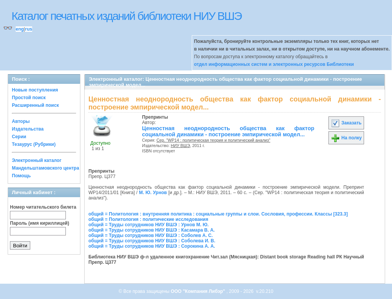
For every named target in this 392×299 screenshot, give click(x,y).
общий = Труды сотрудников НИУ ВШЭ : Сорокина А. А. (151, 246)
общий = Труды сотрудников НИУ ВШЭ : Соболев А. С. (150, 235)
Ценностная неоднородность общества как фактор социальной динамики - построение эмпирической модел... (228, 131)
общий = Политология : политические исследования (148, 219)
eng (20, 29)
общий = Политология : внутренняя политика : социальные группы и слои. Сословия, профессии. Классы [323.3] (218, 214)
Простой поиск (29, 97)
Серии (19, 136)
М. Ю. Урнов (153, 192)
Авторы (21, 121)
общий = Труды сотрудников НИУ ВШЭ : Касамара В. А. (151, 230)
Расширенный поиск (35, 105)
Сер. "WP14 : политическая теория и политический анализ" (213, 140)
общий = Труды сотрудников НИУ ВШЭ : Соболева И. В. (151, 240)
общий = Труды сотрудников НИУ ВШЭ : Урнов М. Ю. (148, 224)
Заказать (346, 123)
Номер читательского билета (43, 207)
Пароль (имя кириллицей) (39, 223)
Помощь (21, 175)
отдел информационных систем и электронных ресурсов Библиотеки (274, 64)
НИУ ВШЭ (180, 145)
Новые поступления (35, 90)
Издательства (28, 129)
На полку (346, 138)
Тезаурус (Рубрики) (34, 144)
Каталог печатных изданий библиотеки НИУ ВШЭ (126, 16)
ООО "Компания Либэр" (198, 291)
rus (28, 29)
